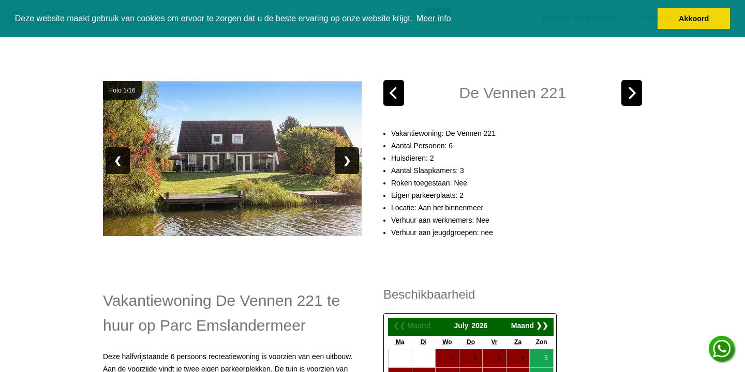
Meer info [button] (433, 18)
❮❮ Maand (411, 325)
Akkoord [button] (694, 18)
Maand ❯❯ (529, 325)
